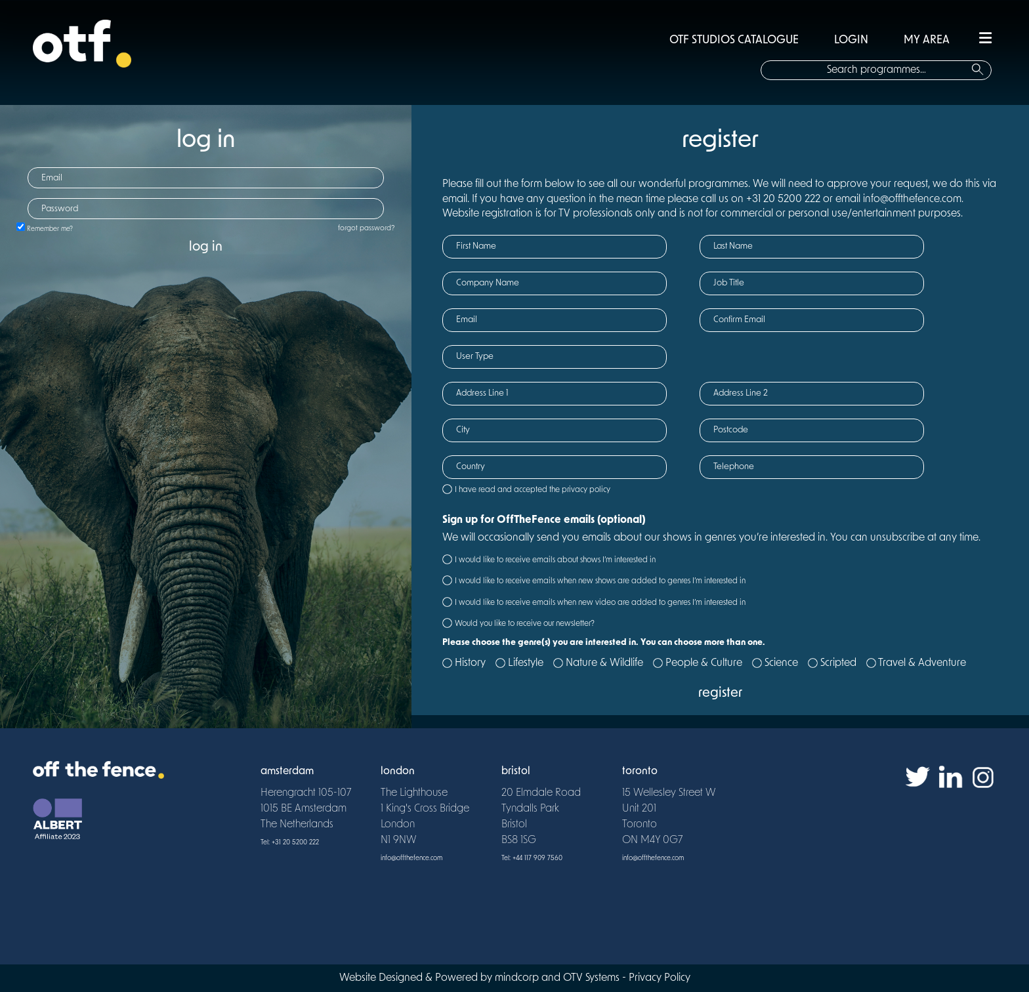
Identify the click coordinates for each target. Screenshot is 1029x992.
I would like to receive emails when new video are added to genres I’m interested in (600, 603)
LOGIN (851, 40)
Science (781, 663)
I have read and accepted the (532, 490)
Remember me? (50, 229)
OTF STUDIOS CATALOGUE (734, 40)
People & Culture (703, 663)
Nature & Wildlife (604, 663)
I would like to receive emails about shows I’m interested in (555, 560)
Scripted (838, 663)
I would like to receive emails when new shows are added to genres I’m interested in (600, 581)
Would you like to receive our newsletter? (525, 624)
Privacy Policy (659, 978)
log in (205, 247)
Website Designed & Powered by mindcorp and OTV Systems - (484, 978)
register (720, 693)
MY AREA (927, 40)
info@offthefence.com (411, 858)
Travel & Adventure (922, 663)
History (470, 663)
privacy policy (586, 490)
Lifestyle (525, 663)
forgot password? (366, 228)
